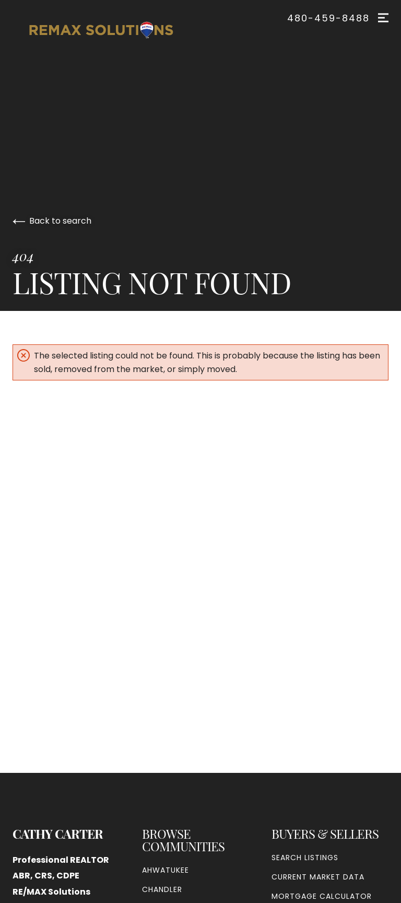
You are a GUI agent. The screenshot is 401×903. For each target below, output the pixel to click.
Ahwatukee (165, 870)
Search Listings (305, 857)
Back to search (52, 221)
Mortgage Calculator (322, 896)
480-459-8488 (328, 18)
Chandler (162, 889)
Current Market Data (318, 877)
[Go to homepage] (112, 30)
